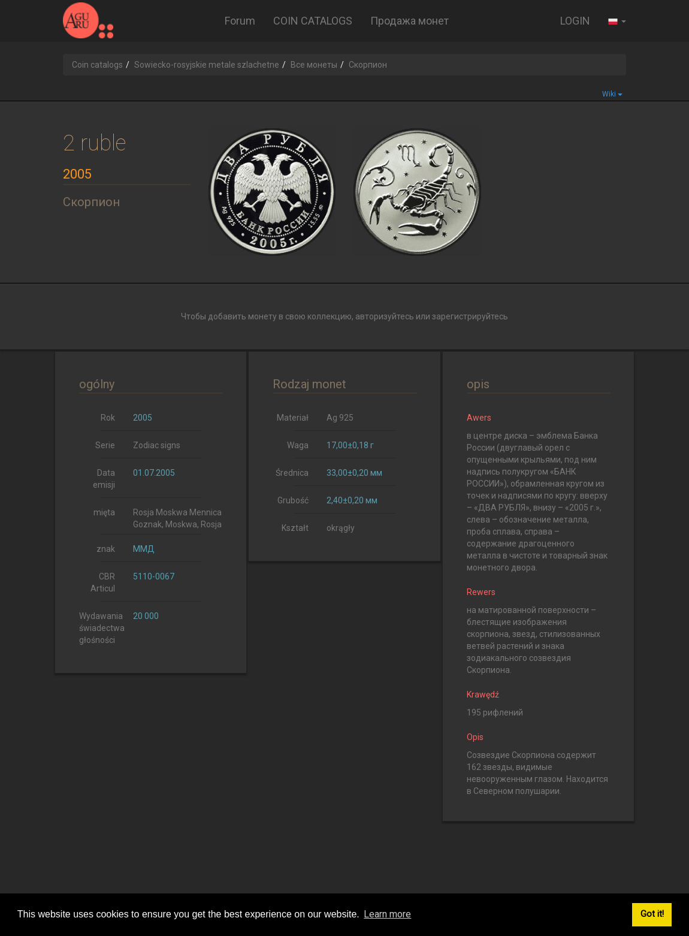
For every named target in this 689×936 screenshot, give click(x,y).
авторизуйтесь (384, 316)
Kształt (295, 528)
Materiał (293, 417)
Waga (298, 445)
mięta (104, 512)
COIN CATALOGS (312, 20)
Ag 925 (340, 417)
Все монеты (314, 65)
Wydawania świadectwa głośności (101, 628)
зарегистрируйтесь (470, 316)
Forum (240, 20)
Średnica (292, 473)
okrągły (341, 528)
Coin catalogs (97, 65)
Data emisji (104, 479)
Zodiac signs (156, 445)
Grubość (293, 500)
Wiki (612, 94)
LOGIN (575, 20)
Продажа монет (409, 20)
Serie (105, 445)
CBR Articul (102, 582)
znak (105, 549)
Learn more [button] (387, 914)
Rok (108, 417)
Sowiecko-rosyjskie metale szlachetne (206, 65)
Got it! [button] (652, 914)
